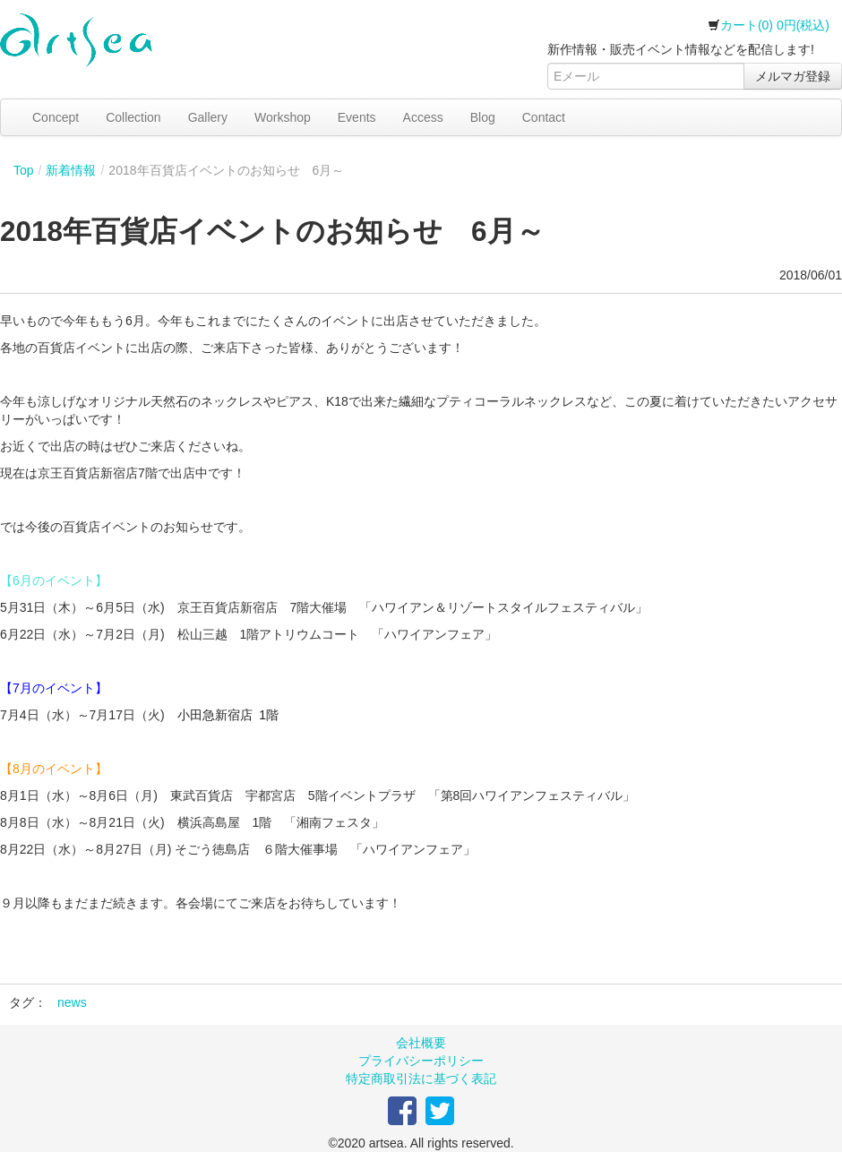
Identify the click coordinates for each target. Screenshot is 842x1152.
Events (357, 117)
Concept (55, 117)
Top (23, 170)
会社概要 (421, 1043)
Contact (543, 117)
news (72, 1002)
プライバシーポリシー (421, 1060)
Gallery (208, 117)
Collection (133, 117)
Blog (482, 117)
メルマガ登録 (792, 76)
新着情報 (71, 170)
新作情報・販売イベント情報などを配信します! (680, 49)
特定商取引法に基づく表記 (421, 1078)
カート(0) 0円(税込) (768, 25)
